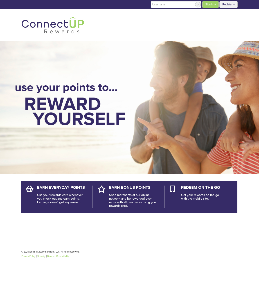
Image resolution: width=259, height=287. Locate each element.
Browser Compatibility (58, 256)
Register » (228, 4)
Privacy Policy (28, 256)
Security (41, 256)
